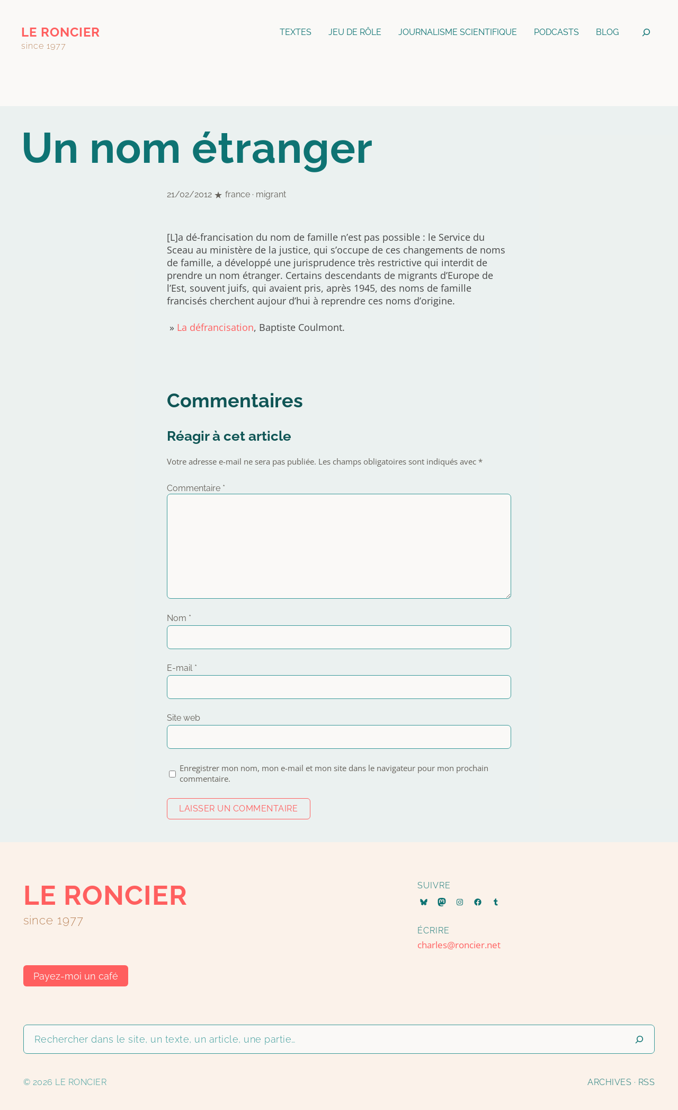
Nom (179, 618)
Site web (183, 718)
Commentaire (196, 488)
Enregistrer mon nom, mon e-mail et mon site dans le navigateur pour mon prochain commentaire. (334, 773)
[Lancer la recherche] (639, 1039)
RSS (646, 1082)
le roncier (60, 32)
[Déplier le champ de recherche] (646, 32)
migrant (271, 194)
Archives (609, 1082)
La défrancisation (215, 327)
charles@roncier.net (459, 945)
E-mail (182, 668)
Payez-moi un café (75, 976)
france (237, 194)
